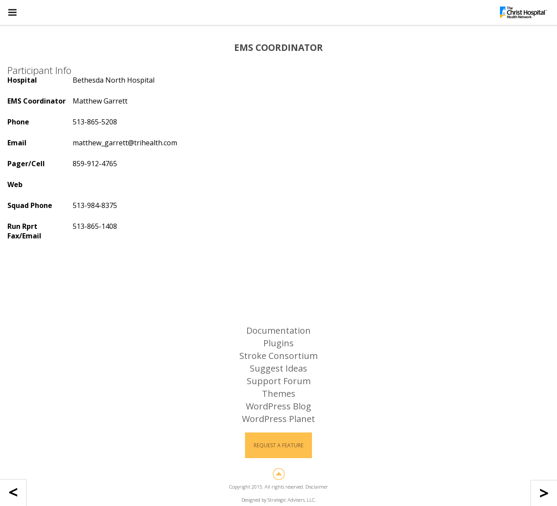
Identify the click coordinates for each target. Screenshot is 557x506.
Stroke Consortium (278, 356)
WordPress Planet (278, 419)
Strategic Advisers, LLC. (292, 499)
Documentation (278, 330)
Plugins (278, 343)
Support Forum (279, 381)
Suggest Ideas (278, 368)
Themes (278, 393)
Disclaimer (316, 486)
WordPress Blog (278, 406)
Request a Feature (278, 445)
